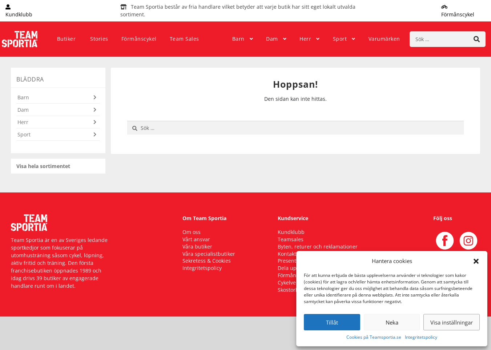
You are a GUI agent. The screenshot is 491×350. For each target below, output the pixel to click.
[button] (476, 261)
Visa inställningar (451, 322)
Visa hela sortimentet (43, 166)
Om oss (191, 231)
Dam (272, 38)
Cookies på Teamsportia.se (373, 337)
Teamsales (290, 239)
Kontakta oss (293, 253)
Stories (99, 38)
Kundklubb (291, 231)
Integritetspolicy (421, 337)
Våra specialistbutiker (208, 253)
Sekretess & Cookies (206, 260)
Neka (392, 322)
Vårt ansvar (196, 239)
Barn (238, 38)
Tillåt (332, 322)
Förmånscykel (139, 38)
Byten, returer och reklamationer (318, 246)
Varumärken (384, 38)
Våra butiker (197, 246)
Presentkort (292, 260)
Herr (305, 38)
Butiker (66, 38)
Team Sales (184, 38)
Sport (340, 38)
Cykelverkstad (294, 282)
